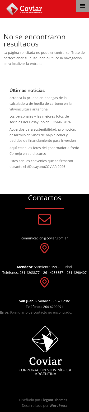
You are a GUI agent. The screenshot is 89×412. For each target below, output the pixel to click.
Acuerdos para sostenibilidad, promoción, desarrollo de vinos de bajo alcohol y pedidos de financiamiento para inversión (42, 135)
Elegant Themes (54, 400)
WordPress (58, 405)
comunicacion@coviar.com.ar (44, 238)
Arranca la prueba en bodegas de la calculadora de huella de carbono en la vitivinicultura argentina (40, 103)
